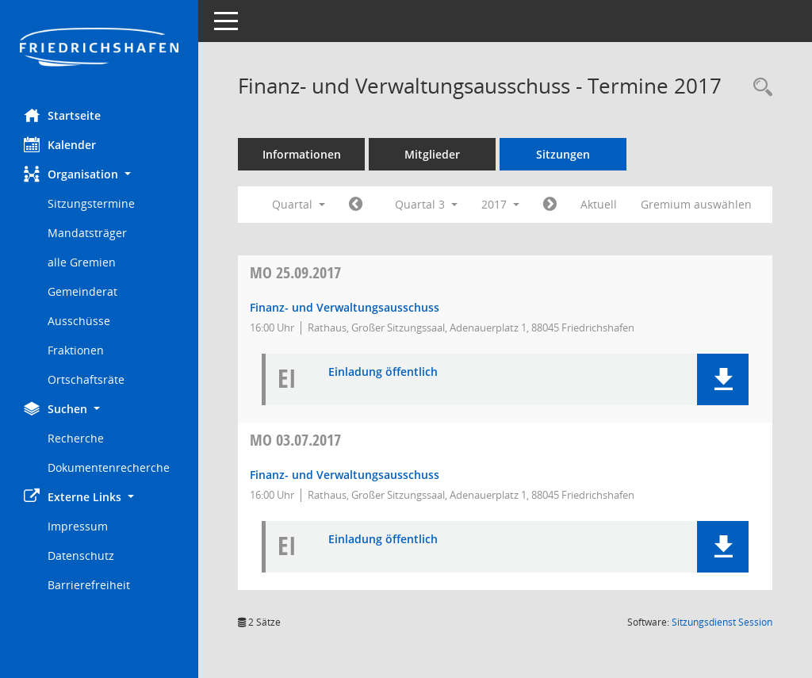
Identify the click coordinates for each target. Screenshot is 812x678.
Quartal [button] (298, 204)
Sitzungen (563, 154)
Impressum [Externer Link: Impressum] (78, 526)
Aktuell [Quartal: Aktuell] (598, 204)
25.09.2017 (295, 272)
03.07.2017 (295, 439)
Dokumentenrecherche (109, 467)
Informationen (301, 154)
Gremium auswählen (696, 204)
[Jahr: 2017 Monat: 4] (355, 204)
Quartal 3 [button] (426, 204)
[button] (99, 174)
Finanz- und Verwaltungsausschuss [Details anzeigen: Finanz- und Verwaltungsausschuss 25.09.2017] (344, 307)
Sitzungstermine (91, 203)
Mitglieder (432, 154)
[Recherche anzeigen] (758, 88)
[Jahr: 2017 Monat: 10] (550, 204)
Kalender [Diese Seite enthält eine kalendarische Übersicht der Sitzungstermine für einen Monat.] (60, 144)
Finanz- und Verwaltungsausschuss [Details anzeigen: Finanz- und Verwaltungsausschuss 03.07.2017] (344, 474)
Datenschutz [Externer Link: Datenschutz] (81, 555)
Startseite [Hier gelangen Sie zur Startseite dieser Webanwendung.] (62, 115)
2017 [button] (500, 204)
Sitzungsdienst (722, 622)
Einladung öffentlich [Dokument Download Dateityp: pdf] (383, 372)
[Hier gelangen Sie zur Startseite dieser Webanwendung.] (99, 48)
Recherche (76, 438)
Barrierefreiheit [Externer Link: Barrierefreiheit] (89, 584)
